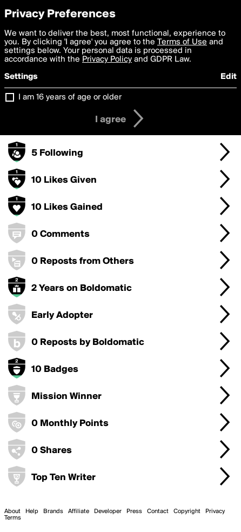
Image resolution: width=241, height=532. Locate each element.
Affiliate (78, 511)
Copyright (186, 511)
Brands (53, 511)
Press (134, 511)
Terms (12, 518)
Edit (228, 76)
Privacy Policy (107, 59)
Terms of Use (182, 42)
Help (31, 511)
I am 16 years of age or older (70, 97)
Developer (108, 511)
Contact (158, 511)
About (12, 511)
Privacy (215, 511)
